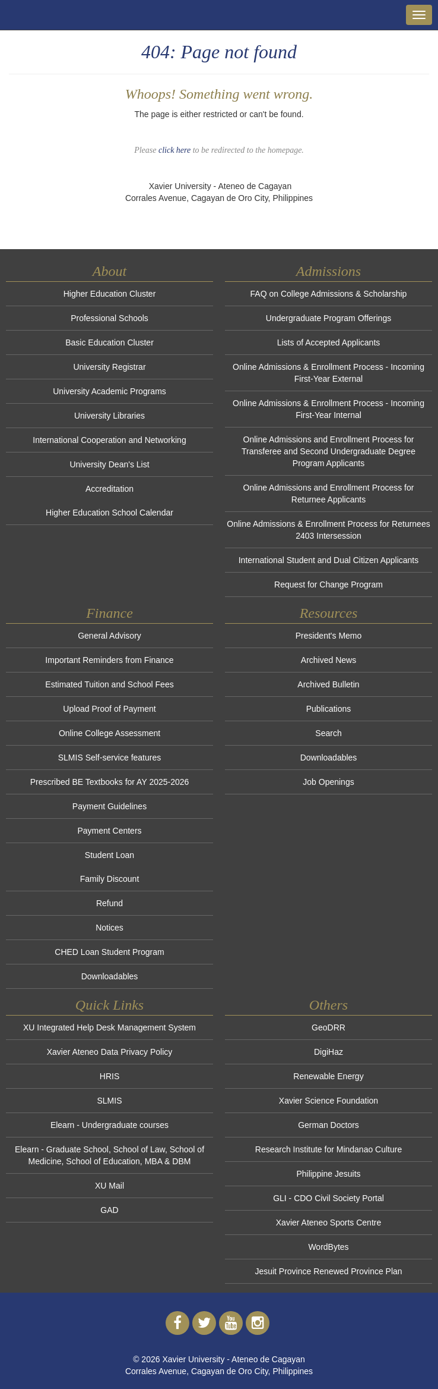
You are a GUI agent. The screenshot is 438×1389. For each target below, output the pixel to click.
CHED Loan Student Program (109, 952)
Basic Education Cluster (109, 342)
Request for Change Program (328, 584)
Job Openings (328, 782)
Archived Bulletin (328, 684)
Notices (109, 927)
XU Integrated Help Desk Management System (109, 1027)
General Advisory (109, 635)
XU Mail (109, 1185)
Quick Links (109, 1005)
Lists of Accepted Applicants (328, 342)
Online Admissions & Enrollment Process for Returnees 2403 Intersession (328, 529)
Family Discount (109, 879)
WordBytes (328, 1247)
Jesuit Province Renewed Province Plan (328, 1271)
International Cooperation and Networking (109, 440)
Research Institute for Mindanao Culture (328, 1149)
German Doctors (328, 1125)
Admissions (328, 271)
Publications (328, 709)
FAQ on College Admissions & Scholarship (328, 293)
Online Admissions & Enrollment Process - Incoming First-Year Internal (328, 409)
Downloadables (109, 976)
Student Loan (109, 855)
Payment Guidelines (109, 806)
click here (174, 150)
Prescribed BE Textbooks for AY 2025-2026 (109, 782)
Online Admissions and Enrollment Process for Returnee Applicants (328, 493)
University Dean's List (109, 464)
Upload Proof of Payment (109, 709)
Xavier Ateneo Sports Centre (328, 1222)
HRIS (109, 1076)
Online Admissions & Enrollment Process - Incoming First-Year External (328, 373)
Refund (109, 903)
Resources (329, 613)
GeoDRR (328, 1027)
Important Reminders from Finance (109, 660)
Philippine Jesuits (328, 1174)
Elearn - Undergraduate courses (109, 1125)
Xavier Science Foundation (328, 1100)
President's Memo (329, 635)
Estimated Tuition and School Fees (109, 684)
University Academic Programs (109, 391)
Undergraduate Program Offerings (328, 318)
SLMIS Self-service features (109, 757)
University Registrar (109, 367)
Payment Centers (109, 830)
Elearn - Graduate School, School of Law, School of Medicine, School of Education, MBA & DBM (109, 1155)
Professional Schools (109, 318)
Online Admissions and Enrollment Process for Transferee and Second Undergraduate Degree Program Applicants (328, 451)
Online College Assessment (109, 733)
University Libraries (109, 415)
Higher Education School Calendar (109, 512)
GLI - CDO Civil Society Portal (328, 1198)
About (109, 271)
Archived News (328, 660)
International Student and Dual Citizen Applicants (329, 560)
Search (328, 733)
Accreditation (109, 489)
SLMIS (109, 1100)
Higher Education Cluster (110, 293)
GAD (109, 1210)
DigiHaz (328, 1052)
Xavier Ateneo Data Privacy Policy (110, 1052)
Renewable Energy (328, 1076)
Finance (109, 613)
